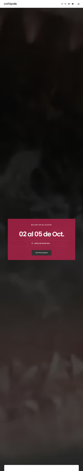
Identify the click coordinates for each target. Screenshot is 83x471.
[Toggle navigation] (78, 4)
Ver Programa (41, 253)
